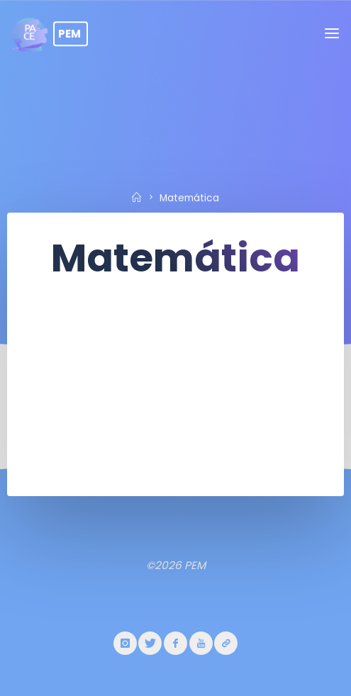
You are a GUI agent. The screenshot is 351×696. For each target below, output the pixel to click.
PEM (69, 33)
